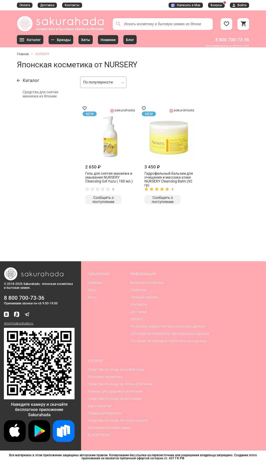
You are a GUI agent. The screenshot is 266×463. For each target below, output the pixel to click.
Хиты (92, 290)
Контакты (72, 5)
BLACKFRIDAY (99, 435)
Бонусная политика (147, 283)
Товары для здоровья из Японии (115, 391)
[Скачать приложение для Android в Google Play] (39, 440)
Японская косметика (105, 377)
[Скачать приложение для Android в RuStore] (39, 397)
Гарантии (138, 290)
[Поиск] (118, 24)
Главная (23, 54)
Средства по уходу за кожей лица (116, 369)
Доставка (47, 5)
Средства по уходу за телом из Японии (120, 384)
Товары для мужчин (105, 413)
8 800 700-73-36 (232, 39)
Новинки (95, 283)
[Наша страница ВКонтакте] (6, 314)
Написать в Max (185, 5)
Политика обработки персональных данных (167, 326)
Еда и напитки (99, 406)
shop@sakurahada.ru (18, 323)
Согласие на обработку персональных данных (169, 333)
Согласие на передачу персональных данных (168, 341)
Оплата (24, 5)
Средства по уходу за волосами (114, 398)
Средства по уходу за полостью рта (118, 420)
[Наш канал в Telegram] (27, 314)
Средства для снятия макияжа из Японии (40, 94)
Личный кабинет (144, 297)
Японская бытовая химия (109, 428)
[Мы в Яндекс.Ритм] (16, 314)
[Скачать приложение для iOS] (15, 440)
